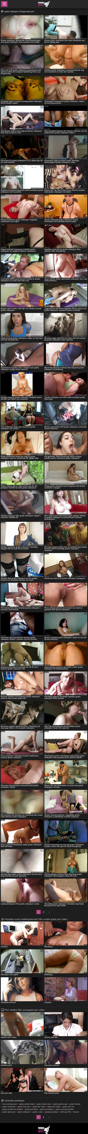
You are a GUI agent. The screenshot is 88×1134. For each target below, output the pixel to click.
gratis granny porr (60, 1104)
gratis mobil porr (9, 1107)
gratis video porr (9, 1112)
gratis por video (39, 1107)
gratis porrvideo (31, 1109)
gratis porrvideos (46, 1109)
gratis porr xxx (68, 1107)
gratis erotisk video (26, 1104)
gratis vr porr (38, 1112)
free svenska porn (10, 1104)
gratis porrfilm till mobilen (13, 1109)
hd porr (76, 1112)
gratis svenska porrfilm (64, 1109)
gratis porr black (54, 1107)
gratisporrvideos (51, 1112)
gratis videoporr (24, 1112)
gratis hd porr (75, 1104)
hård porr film (65, 1112)
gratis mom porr (24, 1107)
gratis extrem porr (44, 1104)
